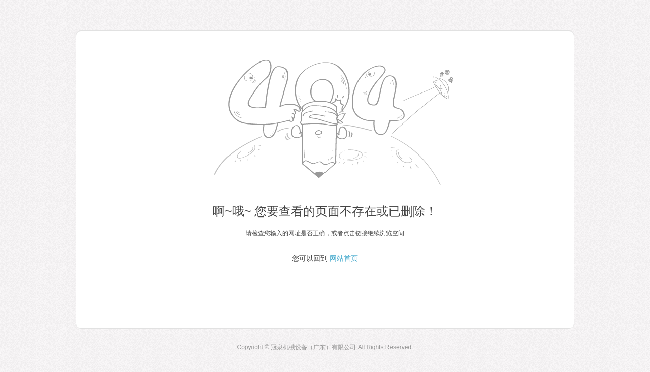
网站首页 (344, 258)
